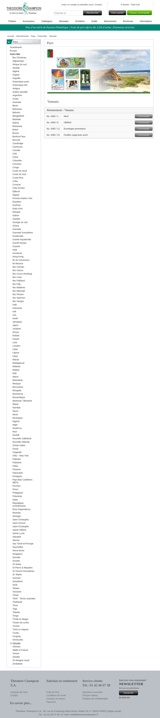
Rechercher (93, 13)
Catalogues (46, 21)
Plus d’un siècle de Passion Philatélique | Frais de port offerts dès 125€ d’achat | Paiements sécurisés (80, 27)
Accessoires (28, 21)
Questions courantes (92, 692)
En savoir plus (124, 697)
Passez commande (140, 12)
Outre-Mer (42, 36)
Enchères (80, 21)
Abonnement (110, 21)
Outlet (94, 21)
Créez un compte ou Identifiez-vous (77, 4)
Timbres (12, 21)
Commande (145, 116)
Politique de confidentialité (95, 698)
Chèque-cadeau (90, 695)
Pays (33, 36)
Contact (98, 4)
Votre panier (118, 12)
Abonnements (22, 36)
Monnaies (64, 21)
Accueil (10, 36)
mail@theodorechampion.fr (84, 714)
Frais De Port (52, 692)
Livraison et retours (55, 698)
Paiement (51, 702)
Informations (146, 21)
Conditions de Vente (56, 695)
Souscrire (130, 693)
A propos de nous (19, 692)
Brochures (128, 21)
